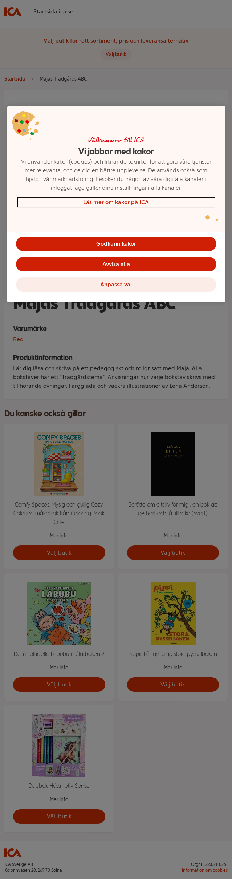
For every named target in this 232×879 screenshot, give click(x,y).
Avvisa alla (116, 264)
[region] (116, 204)
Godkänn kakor (116, 243)
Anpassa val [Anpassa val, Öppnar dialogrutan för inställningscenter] (116, 284)
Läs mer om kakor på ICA (116, 202)
